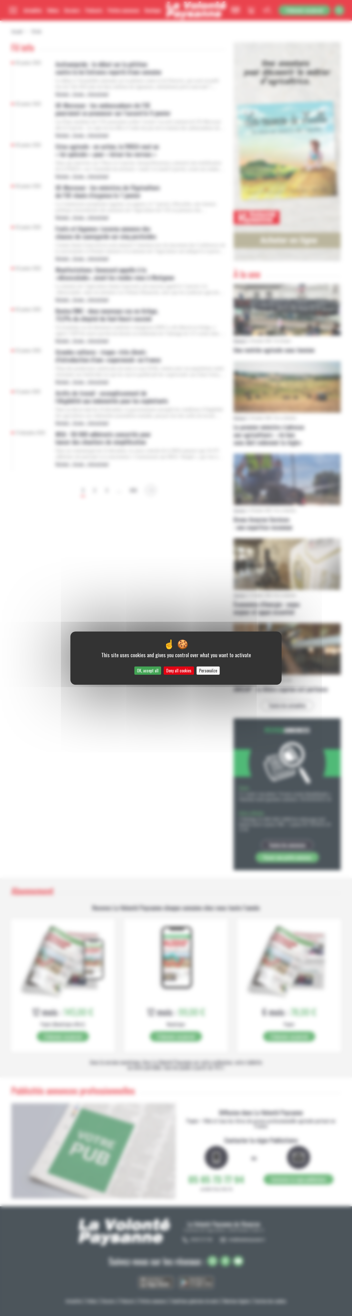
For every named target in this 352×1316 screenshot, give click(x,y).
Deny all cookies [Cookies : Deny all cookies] (178, 671)
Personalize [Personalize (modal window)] (208, 671)
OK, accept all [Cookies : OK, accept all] (148, 671)
